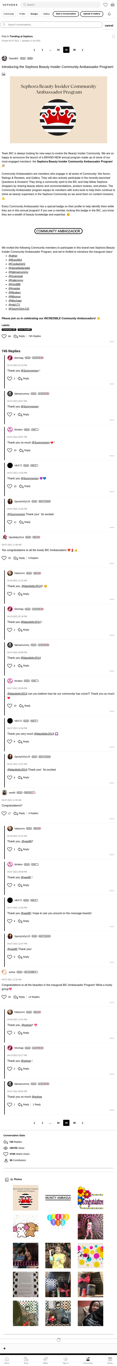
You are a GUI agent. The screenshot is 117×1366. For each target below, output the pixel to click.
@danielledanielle (19, 268)
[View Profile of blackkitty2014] (20, 537)
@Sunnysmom (30, 370)
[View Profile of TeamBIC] (17, 58)
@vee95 (27, 841)
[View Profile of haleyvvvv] (23, 573)
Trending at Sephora (21, 36)
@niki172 (14, 304)
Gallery (46, 14)
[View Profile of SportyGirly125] (25, 501)
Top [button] (4, 1348)
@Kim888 (14, 284)
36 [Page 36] (74, 49)
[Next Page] (82, 50)
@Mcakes (14, 292)
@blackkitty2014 (32, 586)
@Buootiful (15, 259)
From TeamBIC (25, 329)
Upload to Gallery (91, 14)
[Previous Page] (35, 50)
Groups (34, 14)
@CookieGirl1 (16, 264)
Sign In (65, 1360)
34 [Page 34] (58, 49)
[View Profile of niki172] (21, 465)
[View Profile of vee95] (15, 792)
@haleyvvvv (15, 280)
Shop (26, 1363)
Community (88, 1363)
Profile (22, 14)
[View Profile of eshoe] (15, 972)
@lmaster (14, 288)
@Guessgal (15, 276)
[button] (58, 109)
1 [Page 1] (42, 49)
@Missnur (14, 296)
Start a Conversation (66, 14)
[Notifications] (109, 14)
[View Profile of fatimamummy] (25, 393)
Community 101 (9, 329)
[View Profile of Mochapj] (22, 357)
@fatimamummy (18, 272)
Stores (110, 1363)
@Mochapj (15, 300)
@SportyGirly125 (18, 308)
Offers (45, 1363)
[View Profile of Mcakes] (22, 429)
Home (6, 1363)
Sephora (10, 5)
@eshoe (27, 1025)
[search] (60, 5)
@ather (12, 255)
